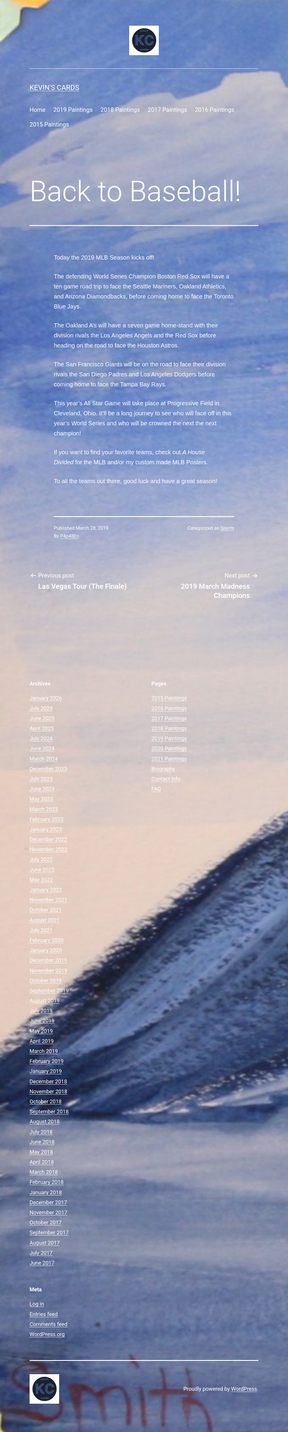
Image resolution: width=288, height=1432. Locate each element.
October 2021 (46, 910)
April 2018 (42, 1162)
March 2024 (44, 759)
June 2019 (42, 1021)
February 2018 (47, 1182)
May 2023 (41, 799)
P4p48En (69, 536)
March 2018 (44, 1172)
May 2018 (41, 1152)
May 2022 (41, 880)
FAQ (156, 789)
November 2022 (48, 849)
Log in (37, 1304)
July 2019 (41, 1011)
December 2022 (48, 839)
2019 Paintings (73, 109)
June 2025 (42, 718)
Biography (163, 769)
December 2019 (48, 960)
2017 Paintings (167, 109)
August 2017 (45, 1243)
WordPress (244, 1389)
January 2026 (46, 698)
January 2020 (46, 950)
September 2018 (49, 1111)
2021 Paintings (169, 759)
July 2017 (41, 1253)
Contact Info (166, 779)
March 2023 (44, 809)
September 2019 (49, 991)
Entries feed (44, 1314)
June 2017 (42, 1263)
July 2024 (41, 738)
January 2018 (46, 1192)
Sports (227, 528)
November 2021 (48, 900)
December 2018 (48, 1081)
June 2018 (42, 1142)
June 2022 (42, 870)
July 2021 (41, 930)
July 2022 (41, 859)
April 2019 (42, 1041)
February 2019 (47, 1061)
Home (38, 109)
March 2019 (44, 1051)
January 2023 (46, 829)
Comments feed (48, 1324)
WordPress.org (47, 1334)
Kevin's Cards (54, 87)
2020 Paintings (169, 748)
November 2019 (48, 970)
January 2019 (46, 1071)
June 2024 (42, 748)
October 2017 (46, 1222)
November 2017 (48, 1212)
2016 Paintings (214, 109)
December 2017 (48, 1202)
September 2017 (49, 1232)
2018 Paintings (120, 109)
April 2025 (42, 728)
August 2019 (45, 1001)
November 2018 (48, 1091)
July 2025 (41, 708)
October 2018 (46, 1101)
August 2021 (45, 920)
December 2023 (48, 769)
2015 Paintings (49, 124)
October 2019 (46, 980)
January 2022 (46, 890)
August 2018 (45, 1121)
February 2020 (47, 940)
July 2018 (41, 1132)
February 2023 (47, 819)
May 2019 (41, 1031)
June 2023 (42, 789)
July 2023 (41, 779)
